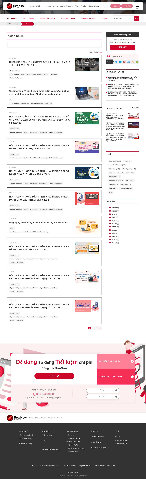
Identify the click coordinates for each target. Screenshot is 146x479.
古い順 (99, 52)
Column (104, 18)
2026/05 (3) (115, 208)
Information (12, 18)
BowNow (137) (130, 172)
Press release (28, 18)
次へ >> (98, 328)
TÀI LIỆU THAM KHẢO (110, 361)
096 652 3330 (45, 394)
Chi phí (43, 440)
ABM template (47, 435)
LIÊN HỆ (102, 390)
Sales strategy (43, 132)
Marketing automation (37, 103)
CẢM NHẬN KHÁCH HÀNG (69, 6)
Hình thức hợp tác (122, 444)
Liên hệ (117, 431)
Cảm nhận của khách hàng (50, 450)
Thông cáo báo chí (74, 438)
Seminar (46, 74)
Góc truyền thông (72, 431)
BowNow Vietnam (116, 56)
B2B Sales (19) (130, 180)
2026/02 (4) (115, 217)
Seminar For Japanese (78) (116, 180)
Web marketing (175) (114, 169)
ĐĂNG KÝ (123, 47)
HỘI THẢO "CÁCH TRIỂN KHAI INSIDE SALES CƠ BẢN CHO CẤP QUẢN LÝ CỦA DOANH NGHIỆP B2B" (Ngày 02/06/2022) (40, 119)
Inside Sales (54, 74)
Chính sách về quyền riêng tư (49, 466)
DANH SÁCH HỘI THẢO (110, 377)
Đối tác (117, 436)
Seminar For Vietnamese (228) (117, 165)
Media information (47, 18)
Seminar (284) (127, 161)
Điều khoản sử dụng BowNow (103, 466)
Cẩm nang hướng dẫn (98, 447)
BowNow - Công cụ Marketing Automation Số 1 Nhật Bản (45, 418)
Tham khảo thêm (73, 451)
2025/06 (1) (115, 243)
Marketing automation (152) (116, 172)
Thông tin (71, 435)
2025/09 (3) (115, 233)
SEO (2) (111, 192)
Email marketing (37, 74)
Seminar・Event (68, 18)
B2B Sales (35, 231)
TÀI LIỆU (85, 6)
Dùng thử (94, 431)
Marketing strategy (26, 74)
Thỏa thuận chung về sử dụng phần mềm (76, 466)
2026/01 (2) (115, 220)
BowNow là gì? (24, 431)
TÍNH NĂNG (46, 6)
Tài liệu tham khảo (97, 436)
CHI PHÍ (55, 6)
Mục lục (33, 466)
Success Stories (88, 18)
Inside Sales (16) (113, 184)
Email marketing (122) (115, 176)
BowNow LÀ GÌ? (34, 6)
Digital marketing (14, 74)
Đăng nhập (95, 442)
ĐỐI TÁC (102, 396)
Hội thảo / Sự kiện (73, 445)
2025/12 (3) (115, 224)
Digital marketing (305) (115, 161)
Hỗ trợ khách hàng (25, 438)
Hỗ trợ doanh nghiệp (25, 444)
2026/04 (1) (115, 211)
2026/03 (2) (115, 214)
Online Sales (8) (113, 188)
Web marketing (25, 103)
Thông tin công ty (73, 472)
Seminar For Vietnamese (55, 132)
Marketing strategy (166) (129, 169)
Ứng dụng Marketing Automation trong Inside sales (38, 222)
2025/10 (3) (115, 230)
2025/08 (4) (115, 236)
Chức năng (45, 431)
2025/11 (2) (115, 227)
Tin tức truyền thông (74, 441)
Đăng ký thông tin (122, 440)
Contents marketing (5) (126, 188)
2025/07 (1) (115, 239)
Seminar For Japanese (16, 77)
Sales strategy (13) (126, 184)
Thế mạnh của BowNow (27, 435)
